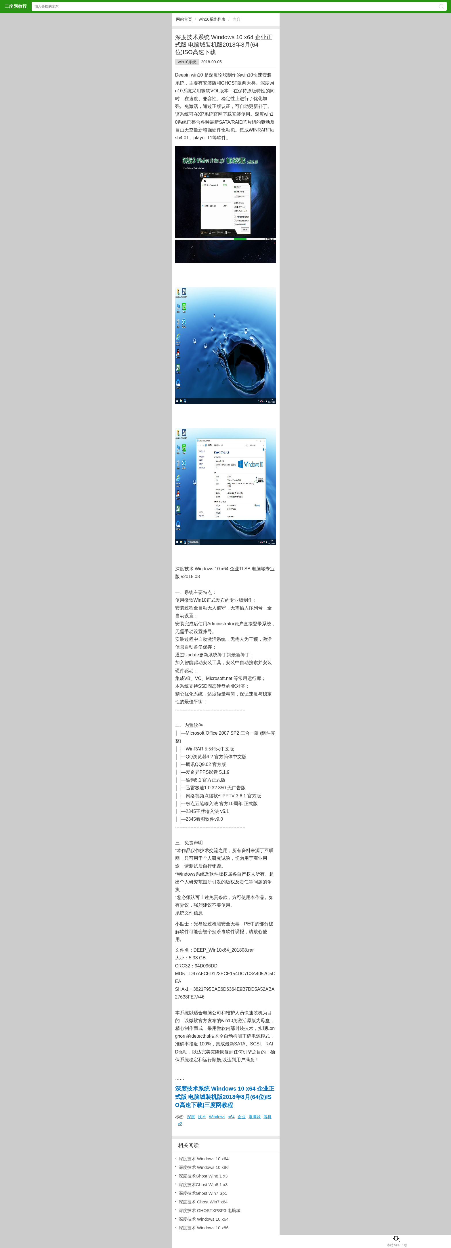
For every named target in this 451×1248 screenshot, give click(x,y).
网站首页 (184, 19)
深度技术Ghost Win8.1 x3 (203, 1175)
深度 (191, 1116)
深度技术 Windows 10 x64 (204, 1158)
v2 (180, 1123)
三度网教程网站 (15, 6)
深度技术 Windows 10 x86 (204, 1167)
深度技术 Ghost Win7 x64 (203, 1201)
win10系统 (187, 62)
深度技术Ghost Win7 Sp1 (203, 1193)
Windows (217, 1116)
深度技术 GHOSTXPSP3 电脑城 (209, 1210)
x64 (231, 1116)
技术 (202, 1116)
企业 (242, 1116)
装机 (267, 1116)
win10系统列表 (212, 19)
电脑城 (255, 1116)
